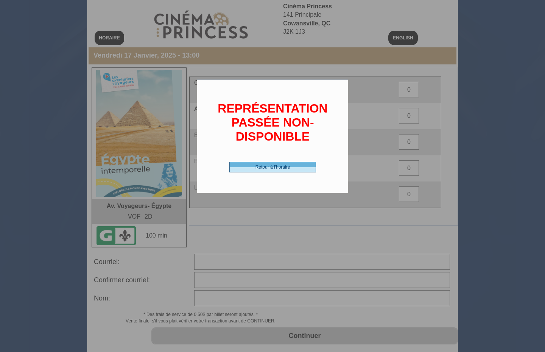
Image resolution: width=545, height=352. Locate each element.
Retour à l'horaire (272, 167)
